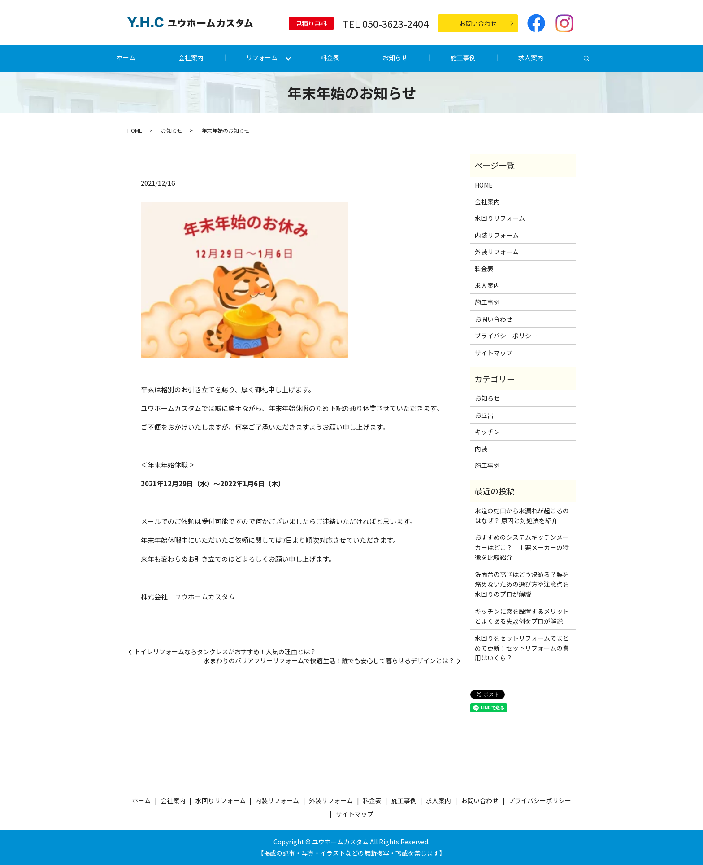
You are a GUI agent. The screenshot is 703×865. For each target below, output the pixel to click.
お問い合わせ (478, 23)
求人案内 (530, 57)
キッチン (487, 431)
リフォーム (262, 57)
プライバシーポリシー (506, 335)
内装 (481, 448)
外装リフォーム (497, 251)
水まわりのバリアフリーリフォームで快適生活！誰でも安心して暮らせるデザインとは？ (329, 660)
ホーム (126, 57)
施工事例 (463, 57)
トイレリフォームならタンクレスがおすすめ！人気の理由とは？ (225, 651)
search (586, 58)
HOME (134, 130)
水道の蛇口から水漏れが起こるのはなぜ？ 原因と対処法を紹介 (522, 515)
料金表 (330, 57)
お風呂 (484, 415)
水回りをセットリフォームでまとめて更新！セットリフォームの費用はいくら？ (522, 648)
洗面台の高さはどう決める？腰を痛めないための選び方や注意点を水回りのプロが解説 (522, 584)
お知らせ (395, 57)
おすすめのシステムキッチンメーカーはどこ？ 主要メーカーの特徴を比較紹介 (522, 547)
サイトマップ (493, 352)
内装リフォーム (497, 235)
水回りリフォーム (500, 218)
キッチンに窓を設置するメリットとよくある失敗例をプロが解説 (522, 616)
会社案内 (191, 57)
